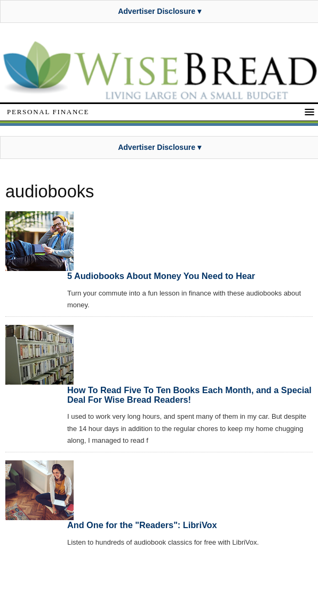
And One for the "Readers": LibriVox (142, 525)
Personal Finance (48, 112)
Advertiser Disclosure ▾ (159, 11)
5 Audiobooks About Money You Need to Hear (161, 276)
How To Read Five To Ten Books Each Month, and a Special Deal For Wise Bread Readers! (189, 394)
